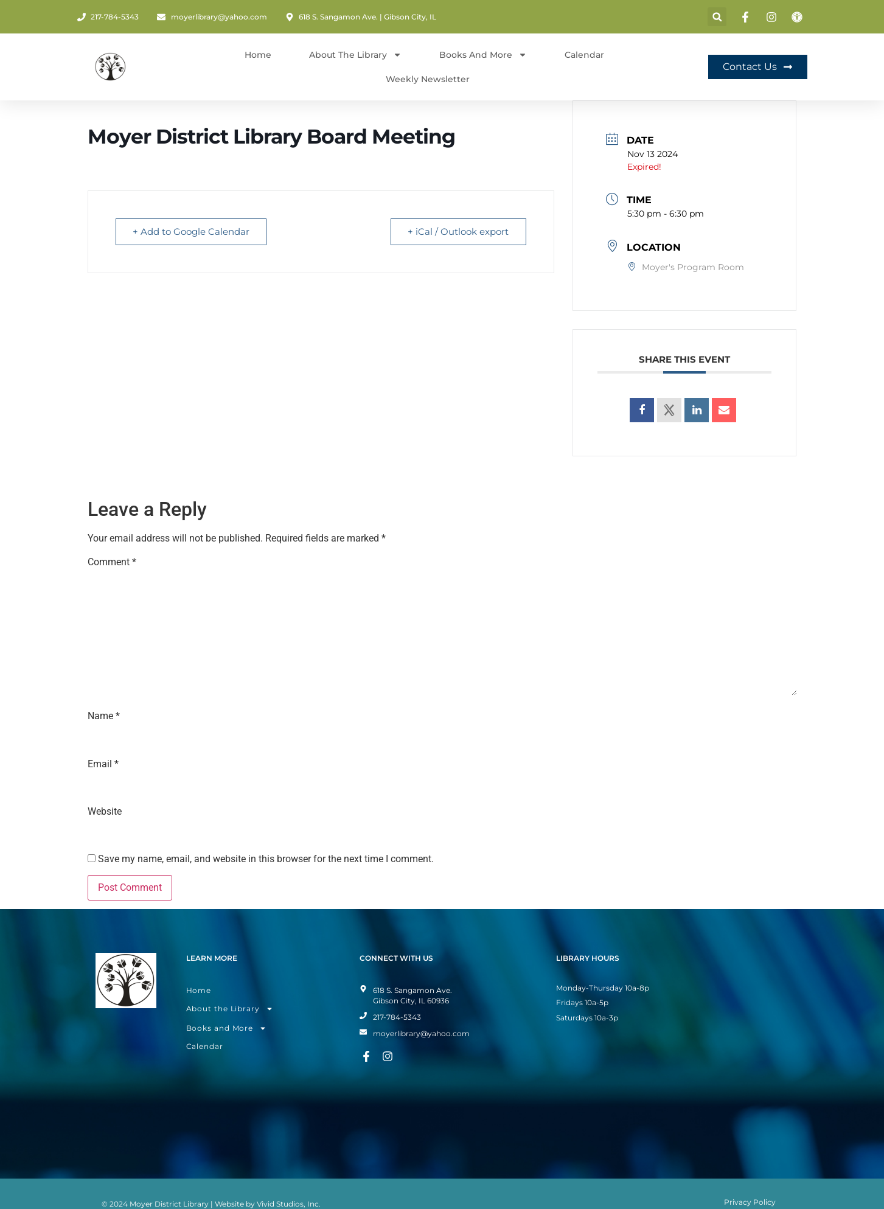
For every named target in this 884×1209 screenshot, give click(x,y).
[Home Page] (110, 67)
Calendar (584, 54)
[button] (717, 16)
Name (104, 716)
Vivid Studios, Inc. (289, 1203)
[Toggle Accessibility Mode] (798, 17)
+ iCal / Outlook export (458, 231)
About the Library (229, 1009)
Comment (112, 562)
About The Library (355, 54)
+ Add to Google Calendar (191, 231)
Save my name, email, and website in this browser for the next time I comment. (266, 859)
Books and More (483, 54)
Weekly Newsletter (428, 79)
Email (103, 764)
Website (105, 812)
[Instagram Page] (773, 17)
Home (258, 54)
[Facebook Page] (747, 17)
